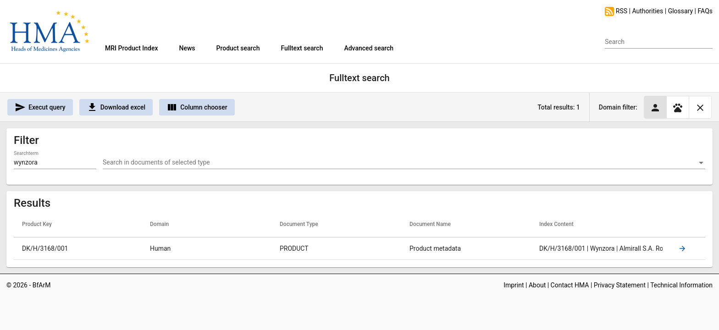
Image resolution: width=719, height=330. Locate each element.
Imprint (513, 285)
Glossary (680, 11)
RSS (617, 11)
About (537, 285)
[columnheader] (79, 224)
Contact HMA (570, 285)
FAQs (705, 11)
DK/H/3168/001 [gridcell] (45, 248)
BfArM (42, 285)
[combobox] (404, 162)
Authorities (647, 11)
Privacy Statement (620, 285)
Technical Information (681, 285)
